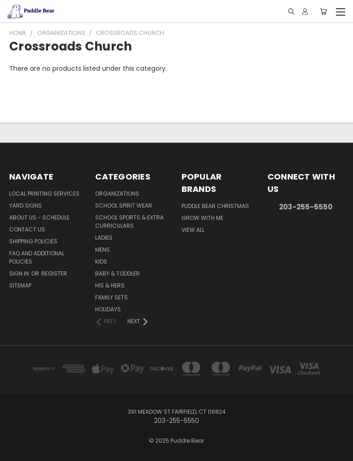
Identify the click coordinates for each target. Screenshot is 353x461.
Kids (101, 261)
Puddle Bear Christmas (215, 206)
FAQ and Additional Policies (36, 257)
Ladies (104, 238)
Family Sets (111, 297)
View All (193, 230)
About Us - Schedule (39, 217)
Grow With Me (202, 218)
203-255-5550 (305, 207)
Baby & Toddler (117, 273)
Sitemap (20, 285)
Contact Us (27, 229)
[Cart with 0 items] (323, 11)
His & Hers (110, 285)
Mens (102, 249)
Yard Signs (25, 205)
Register (54, 273)
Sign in (19, 273)
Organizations (117, 193)
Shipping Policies (33, 241)
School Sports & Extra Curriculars (129, 222)
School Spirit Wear (123, 205)
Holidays (108, 309)
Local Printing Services (44, 193)
